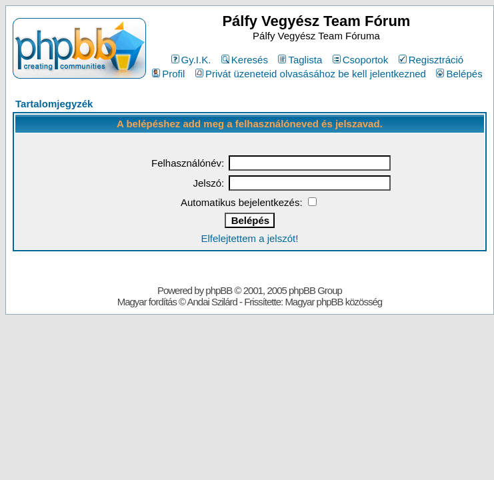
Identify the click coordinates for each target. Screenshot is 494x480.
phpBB (218, 290)
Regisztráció (431, 59)
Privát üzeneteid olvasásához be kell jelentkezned (310, 73)
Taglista (300, 59)
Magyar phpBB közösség (333, 301)
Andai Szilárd (212, 301)
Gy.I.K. (191, 59)
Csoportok (360, 59)
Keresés (244, 59)
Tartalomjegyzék (54, 103)
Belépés (459, 73)
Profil (168, 73)
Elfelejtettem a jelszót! (249, 238)
